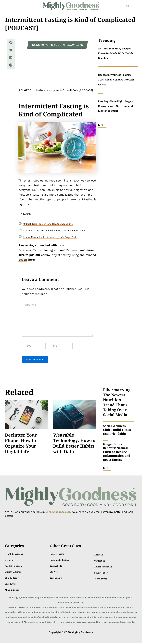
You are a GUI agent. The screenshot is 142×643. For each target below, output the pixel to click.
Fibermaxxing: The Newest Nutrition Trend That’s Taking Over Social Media (117, 402)
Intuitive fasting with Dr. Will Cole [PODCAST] (63, 90)
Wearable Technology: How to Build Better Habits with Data (74, 443)
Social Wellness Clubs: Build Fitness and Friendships (117, 430)
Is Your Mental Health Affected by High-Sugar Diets (50, 237)
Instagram (51, 250)
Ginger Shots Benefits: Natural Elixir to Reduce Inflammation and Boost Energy (116, 452)
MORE (102, 125)
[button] (14, 6)
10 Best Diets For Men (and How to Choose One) (48, 224)
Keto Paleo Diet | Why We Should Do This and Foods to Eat (54, 230)
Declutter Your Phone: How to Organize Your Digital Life (21, 443)
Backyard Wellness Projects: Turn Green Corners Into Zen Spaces (116, 79)
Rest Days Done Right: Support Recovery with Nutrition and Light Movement (116, 106)
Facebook (24, 250)
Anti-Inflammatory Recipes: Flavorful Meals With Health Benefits (115, 53)
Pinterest (72, 250)
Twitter (37, 250)
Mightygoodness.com (58, 511)
